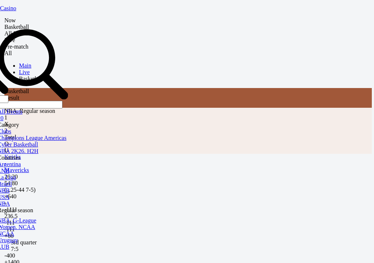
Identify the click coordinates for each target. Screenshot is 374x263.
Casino (8, 8)
